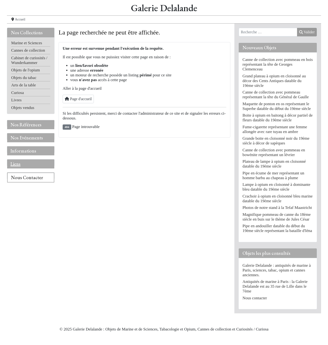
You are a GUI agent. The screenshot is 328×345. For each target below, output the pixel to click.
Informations (23, 151)
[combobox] (268, 32)
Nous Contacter (27, 177)
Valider (307, 32)
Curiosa (17, 92)
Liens (15, 164)
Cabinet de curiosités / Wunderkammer (29, 60)
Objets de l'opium (25, 70)
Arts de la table (23, 85)
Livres (16, 100)
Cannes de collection (28, 50)
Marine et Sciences (26, 43)
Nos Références (25, 125)
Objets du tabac (23, 77)
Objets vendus (22, 107)
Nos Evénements (26, 138)
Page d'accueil (78, 99)
